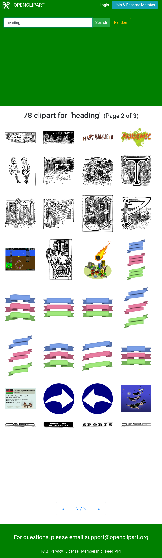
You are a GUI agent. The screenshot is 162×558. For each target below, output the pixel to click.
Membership (91, 551)
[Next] (99, 508)
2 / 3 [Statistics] (81, 509)
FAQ (44, 551)
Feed (109, 551)
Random (121, 22)
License (72, 551)
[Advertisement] (81, 66)
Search (101, 22)
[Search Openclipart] (48, 22)
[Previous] (63, 508)
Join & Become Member (135, 5)
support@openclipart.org (116, 537)
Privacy (57, 551)
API (118, 551)
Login (104, 5)
